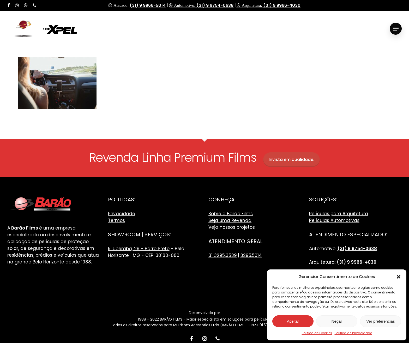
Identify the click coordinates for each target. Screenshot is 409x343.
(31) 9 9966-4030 (281, 5)
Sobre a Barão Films (230, 213)
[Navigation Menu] (396, 29)
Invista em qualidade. (291, 160)
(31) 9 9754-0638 (214, 5)
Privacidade (121, 213)
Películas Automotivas (334, 220)
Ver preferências (380, 321)
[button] (398, 276)
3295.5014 (251, 255)
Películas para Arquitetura (338, 213)
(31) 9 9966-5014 (148, 5)
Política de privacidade (353, 333)
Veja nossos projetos (231, 227)
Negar (337, 321)
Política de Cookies (317, 333)
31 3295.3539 (222, 255)
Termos (116, 220)
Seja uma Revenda (229, 220)
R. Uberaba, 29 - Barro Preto (139, 248)
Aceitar (293, 321)
